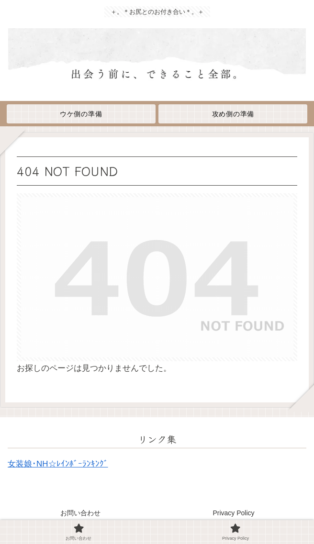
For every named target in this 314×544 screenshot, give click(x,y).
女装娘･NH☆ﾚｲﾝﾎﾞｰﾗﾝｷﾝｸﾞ (58, 463)
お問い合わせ (80, 513)
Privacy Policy (233, 513)
